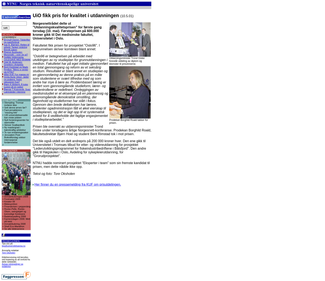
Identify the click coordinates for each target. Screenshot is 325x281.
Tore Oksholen (8, 253)
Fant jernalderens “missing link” (13, 111)
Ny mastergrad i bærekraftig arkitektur (15, 128)
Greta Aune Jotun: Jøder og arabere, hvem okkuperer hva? (16, 79)
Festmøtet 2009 (12, 199)
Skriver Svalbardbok (14, 125)
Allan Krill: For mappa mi (16, 74)
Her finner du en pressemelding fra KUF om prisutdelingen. (77, 184)
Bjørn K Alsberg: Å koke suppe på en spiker (16, 85)
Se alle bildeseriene (14, 229)
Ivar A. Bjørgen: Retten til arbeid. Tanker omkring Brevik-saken (16, 47)
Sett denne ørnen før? (15, 107)
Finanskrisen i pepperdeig (17, 206)
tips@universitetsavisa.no (13, 246)
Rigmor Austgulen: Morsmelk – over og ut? (16, 53)
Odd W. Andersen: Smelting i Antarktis (13, 63)
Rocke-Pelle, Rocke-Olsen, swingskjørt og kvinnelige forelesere (15, 211)
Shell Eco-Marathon (14, 226)
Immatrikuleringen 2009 (16, 196)
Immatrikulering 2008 (15, 224)
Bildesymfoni (10, 204)
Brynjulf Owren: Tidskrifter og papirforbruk (17, 40)
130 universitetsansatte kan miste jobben (16, 116)
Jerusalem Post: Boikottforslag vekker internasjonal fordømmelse (14, 139)
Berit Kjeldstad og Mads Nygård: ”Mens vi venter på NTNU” (16, 69)
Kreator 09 (9, 201)
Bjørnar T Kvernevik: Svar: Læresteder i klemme (17, 90)
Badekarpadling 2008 (15, 216)
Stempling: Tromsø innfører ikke (13, 103)
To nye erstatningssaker (16, 132)
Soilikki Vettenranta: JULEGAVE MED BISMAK (17, 58)
